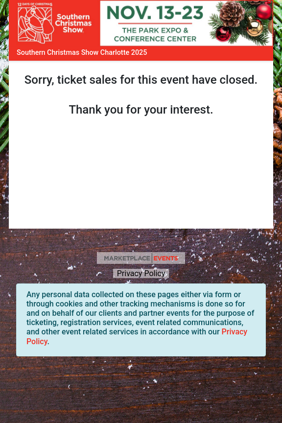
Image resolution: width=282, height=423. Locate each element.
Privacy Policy (141, 273)
